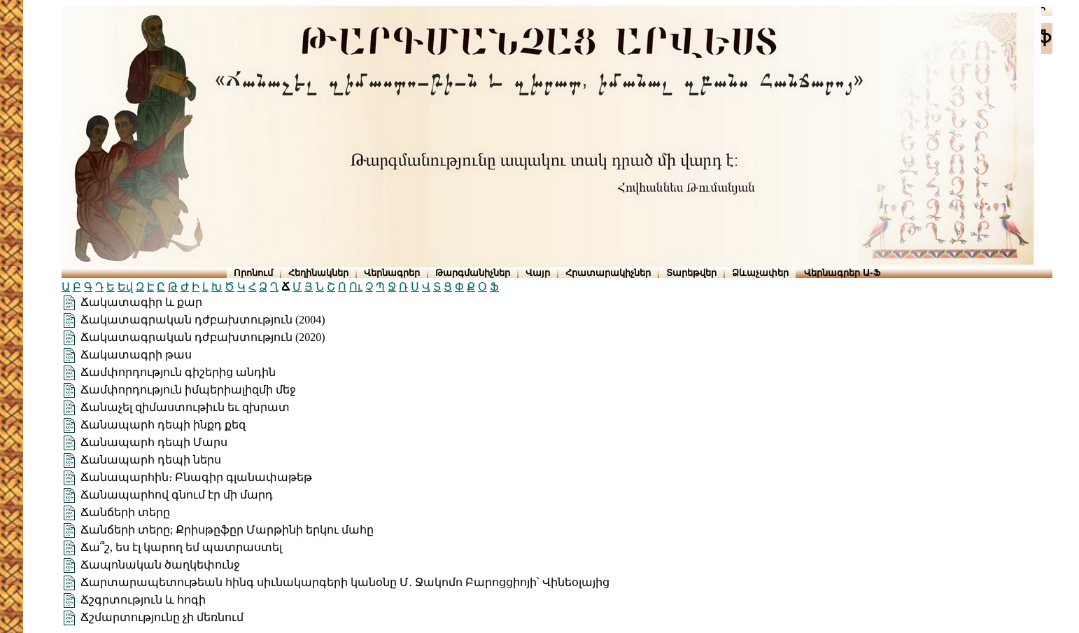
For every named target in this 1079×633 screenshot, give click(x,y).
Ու (355, 287)
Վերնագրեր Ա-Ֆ (842, 272)
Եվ (125, 287)
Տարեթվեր (691, 272)
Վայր (538, 272)
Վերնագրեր (392, 272)
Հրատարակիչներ (608, 272)
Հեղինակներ (318, 272)
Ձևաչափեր (760, 272)
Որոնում (253, 272)
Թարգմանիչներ (472, 272)
